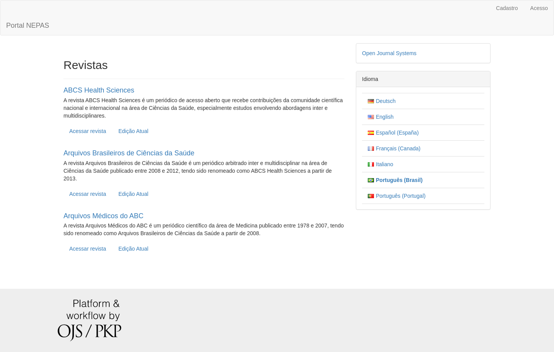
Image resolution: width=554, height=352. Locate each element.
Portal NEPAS (27, 25)
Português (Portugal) (401, 196)
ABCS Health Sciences (98, 90)
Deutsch (385, 101)
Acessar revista (87, 131)
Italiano (384, 164)
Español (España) (397, 133)
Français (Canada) (398, 148)
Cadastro (507, 8)
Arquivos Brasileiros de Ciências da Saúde (128, 153)
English (385, 117)
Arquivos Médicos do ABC (103, 216)
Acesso (539, 8)
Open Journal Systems (389, 53)
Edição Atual (133, 131)
